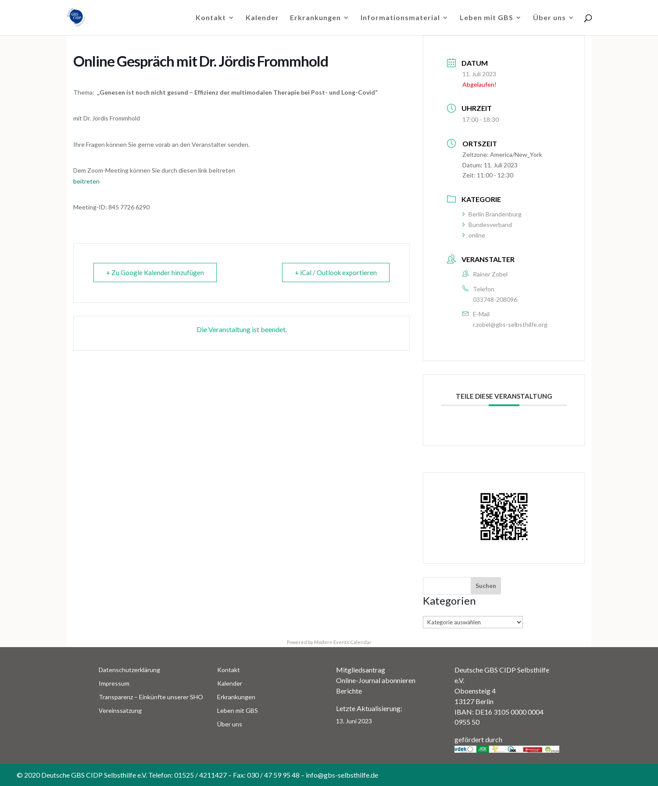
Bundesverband (487, 224)
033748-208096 (495, 299)
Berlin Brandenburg (492, 214)
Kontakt (211, 17)
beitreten (86, 181)
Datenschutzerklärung (129, 669)
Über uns (549, 17)
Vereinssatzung (120, 710)
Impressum (114, 683)
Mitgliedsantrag (360, 670)
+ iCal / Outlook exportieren (336, 272)
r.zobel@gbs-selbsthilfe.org (510, 324)
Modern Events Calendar (343, 642)
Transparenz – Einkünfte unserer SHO (151, 697)
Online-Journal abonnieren (375, 680)
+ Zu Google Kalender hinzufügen (155, 272)
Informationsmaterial (400, 17)
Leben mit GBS (486, 17)
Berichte (349, 691)
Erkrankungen (315, 17)
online (473, 235)
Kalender (262, 17)
